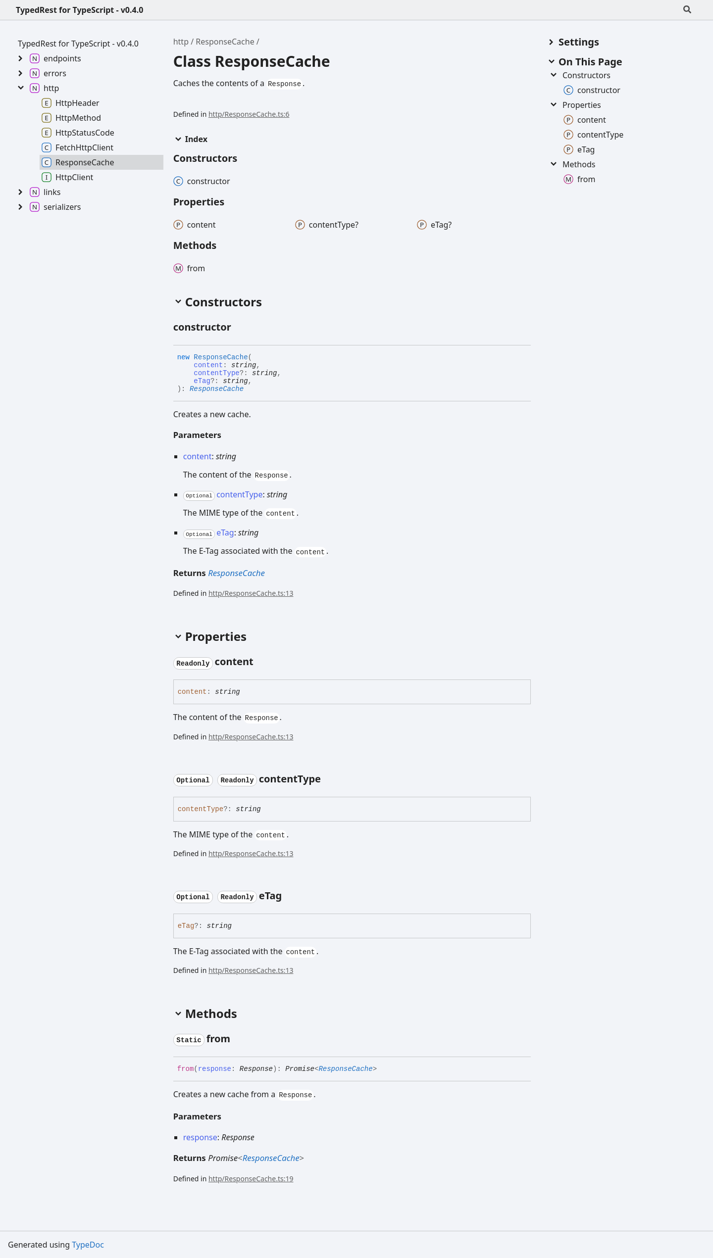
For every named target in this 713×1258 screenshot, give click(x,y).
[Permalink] (240, 328)
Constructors (580, 75)
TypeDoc (88, 1244)
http (181, 41)
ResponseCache (225, 41)
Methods (572, 164)
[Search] (687, 10)
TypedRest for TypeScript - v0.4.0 (79, 9)
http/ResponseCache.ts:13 (250, 593)
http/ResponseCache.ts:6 (248, 114)
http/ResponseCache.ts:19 (250, 1178)
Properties (575, 104)
